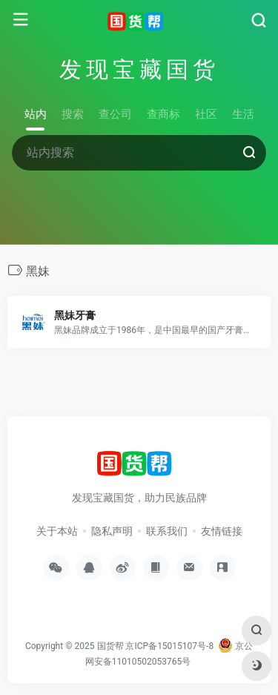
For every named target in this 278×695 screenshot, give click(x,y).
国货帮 (110, 646)
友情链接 (221, 531)
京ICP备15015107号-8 (169, 646)
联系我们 (167, 531)
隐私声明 (112, 531)
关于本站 (57, 531)
